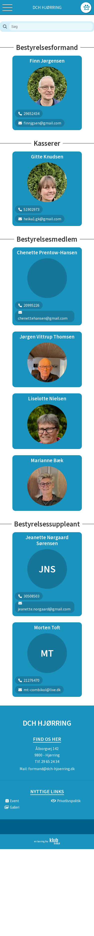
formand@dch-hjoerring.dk (51, 768)
